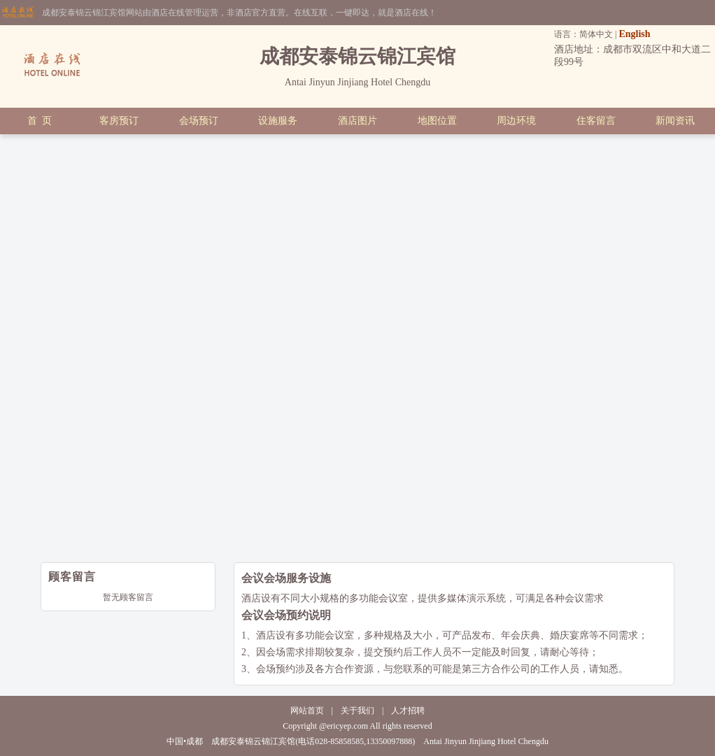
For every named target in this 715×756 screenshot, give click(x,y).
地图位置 (437, 120)
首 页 (39, 120)
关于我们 (357, 710)
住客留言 (596, 120)
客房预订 (119, 120)
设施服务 (277, 120)
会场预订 (198, 120)
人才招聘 (408, 710)
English (634, 34)
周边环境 (516, 120)
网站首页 (307, 710)
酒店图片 (357, 120)
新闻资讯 (675, 120)
